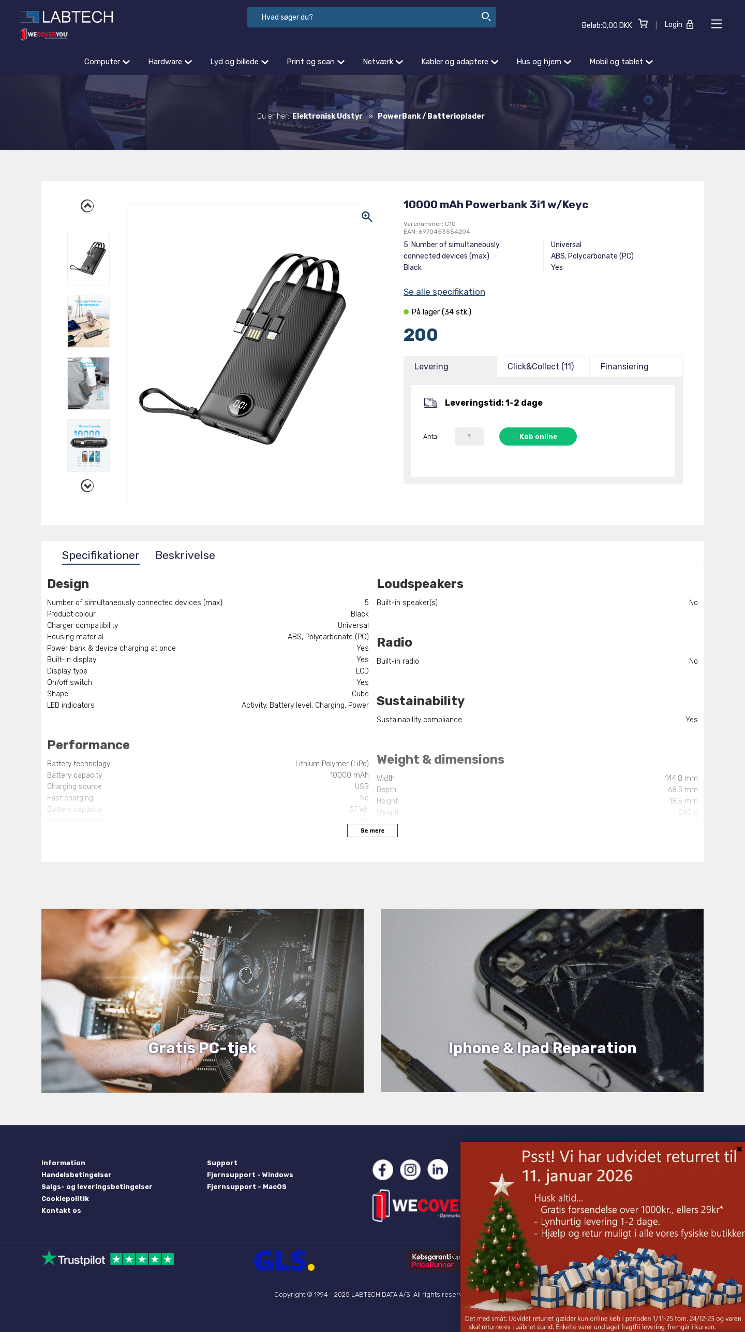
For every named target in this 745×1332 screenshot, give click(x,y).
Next (88, 484)
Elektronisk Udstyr (327, 116)
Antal (431, 436)
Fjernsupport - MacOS (247, 1187)
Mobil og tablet (621, 61)
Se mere (372, 830)
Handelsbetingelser (76, 1175)
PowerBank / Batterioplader (431, 116)
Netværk (383, 61)
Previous (88, 204)
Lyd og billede (239, 61)
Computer (107, 61)
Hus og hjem (543, 61)
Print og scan (316, 61)
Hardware (170, 61)
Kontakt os (61, 1210)
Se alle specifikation (444, 292)
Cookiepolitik (65, 1198)
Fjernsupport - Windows (250, 1175)
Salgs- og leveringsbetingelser (97, 1187)
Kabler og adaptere (459, 61)
